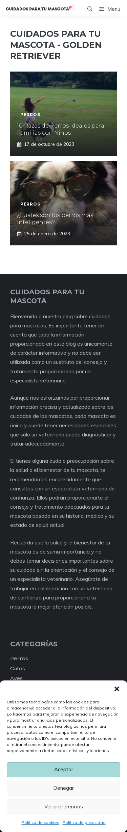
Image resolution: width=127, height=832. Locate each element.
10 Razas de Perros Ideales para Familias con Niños (60, 129)
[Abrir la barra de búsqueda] (90, 9)
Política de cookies (40, 822)
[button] (116, 689)
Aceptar (63, 769)
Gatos (17, 668)
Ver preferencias (63, 806)
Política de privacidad (84, 822)
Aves (16, 678)
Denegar (63, 788)
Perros (19, 658)
